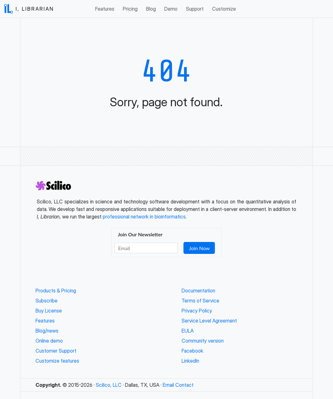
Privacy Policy (197, 310)
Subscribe (46, 300)
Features (104, 9)
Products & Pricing (55, 290)
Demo (170, 9)
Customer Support (55, 351)
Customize (224, 9)
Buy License (48, 310)
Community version (203, 341)
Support (195, 9)
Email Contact (178, 385)
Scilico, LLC (109, 385)
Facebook (192, 351)
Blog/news (46, 331)
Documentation (198, 290)
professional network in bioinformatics (144, 216)
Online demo (49, 341)
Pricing (130, 9)
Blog (151, 9)
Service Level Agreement (209, 321)
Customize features (57, 361)
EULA (188, 331)
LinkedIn (190, 361)
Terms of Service (200, 300)
